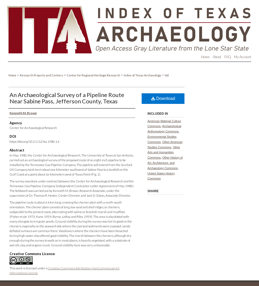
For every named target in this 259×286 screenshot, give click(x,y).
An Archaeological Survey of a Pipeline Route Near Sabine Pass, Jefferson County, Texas (67, 98)
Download (163, 98)
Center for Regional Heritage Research (94, 75)
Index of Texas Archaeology (143, 75)
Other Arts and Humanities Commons (163, 152)
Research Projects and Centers (42, 75)
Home (12, 75)
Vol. (167, 75)
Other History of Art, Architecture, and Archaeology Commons (165, 163)
